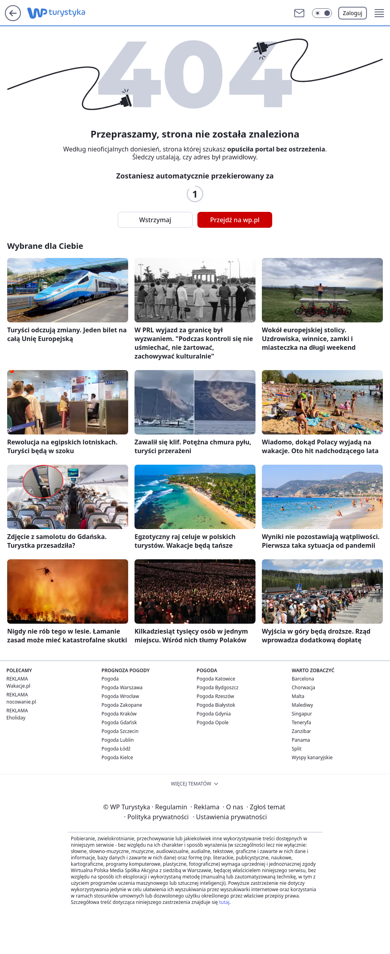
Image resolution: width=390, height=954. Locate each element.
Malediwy (302, 705)
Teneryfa (301, 722)
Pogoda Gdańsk (119, 722)
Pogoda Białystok (216, 705)
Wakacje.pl (18, 686)
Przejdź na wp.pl (234, 219)
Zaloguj (353, 13)
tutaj (224, 902)
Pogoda (110, 678)
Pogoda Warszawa (121, 687)
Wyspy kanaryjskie (312, 757)
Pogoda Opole (212, 722)
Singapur (302, 713)
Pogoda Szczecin (119, 731)
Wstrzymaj (155, 219)
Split (297, 748)
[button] (322, 13)
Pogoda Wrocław (120, 696)
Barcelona (303, 678)
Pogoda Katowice (216, 678)
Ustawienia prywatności (230, 816)
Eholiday (15, 717)
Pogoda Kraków (118, 713)
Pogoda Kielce (117, 757)
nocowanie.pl (21, 701)
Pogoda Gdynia (214, 713)
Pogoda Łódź (116, 748)
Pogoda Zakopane (121, 705)
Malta (298, 696)
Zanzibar (301, 731)
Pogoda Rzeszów (215, 696)
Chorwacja (303, 687)
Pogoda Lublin (117, 740)
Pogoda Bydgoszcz (217, 687)
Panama (301, 740)
